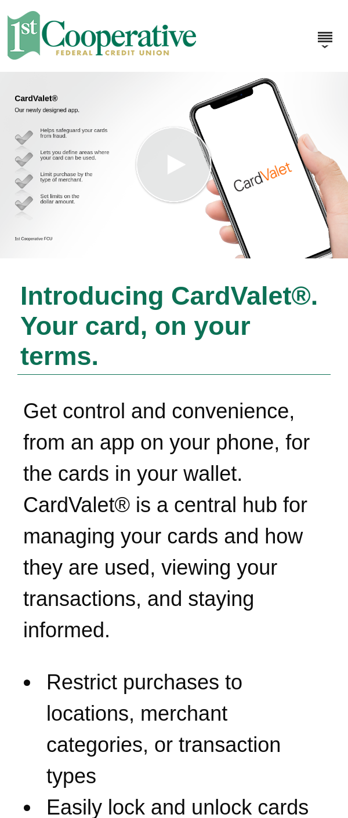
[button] (174, 165)
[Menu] (324, 32)
